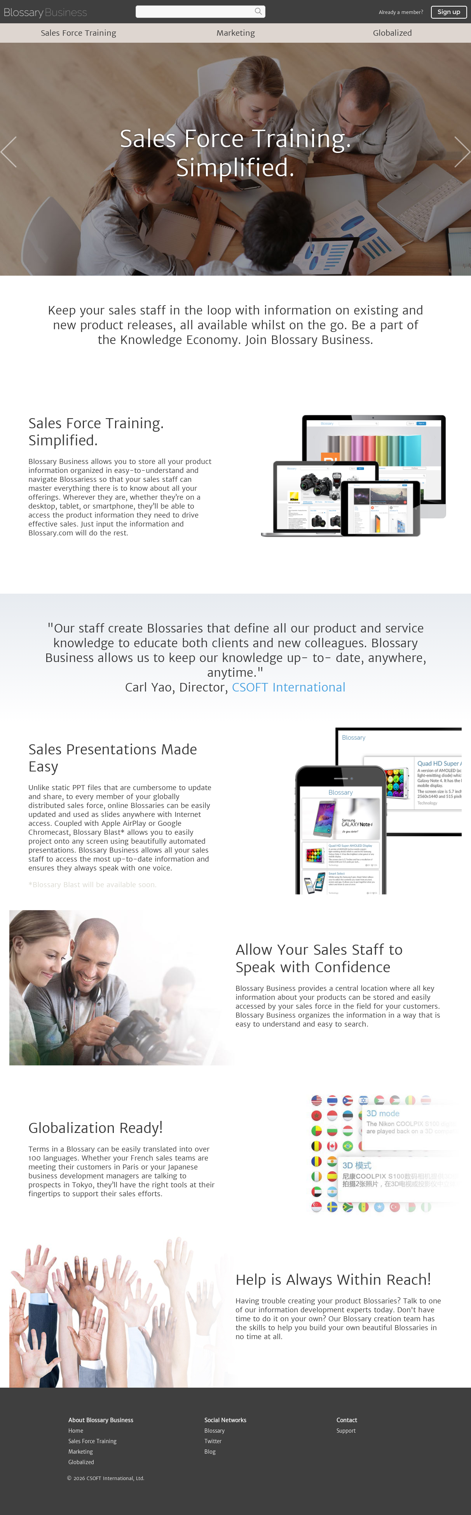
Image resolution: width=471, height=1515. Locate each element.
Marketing (235, 33)
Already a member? (401, 12)
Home (75, 1431)
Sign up (449, 12)
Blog (210, 1452)
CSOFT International (289, 687)
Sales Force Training (78, 33)
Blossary (214, 1431)
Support (346, 1431)
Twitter (213, 1441)
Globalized (392, 33)
